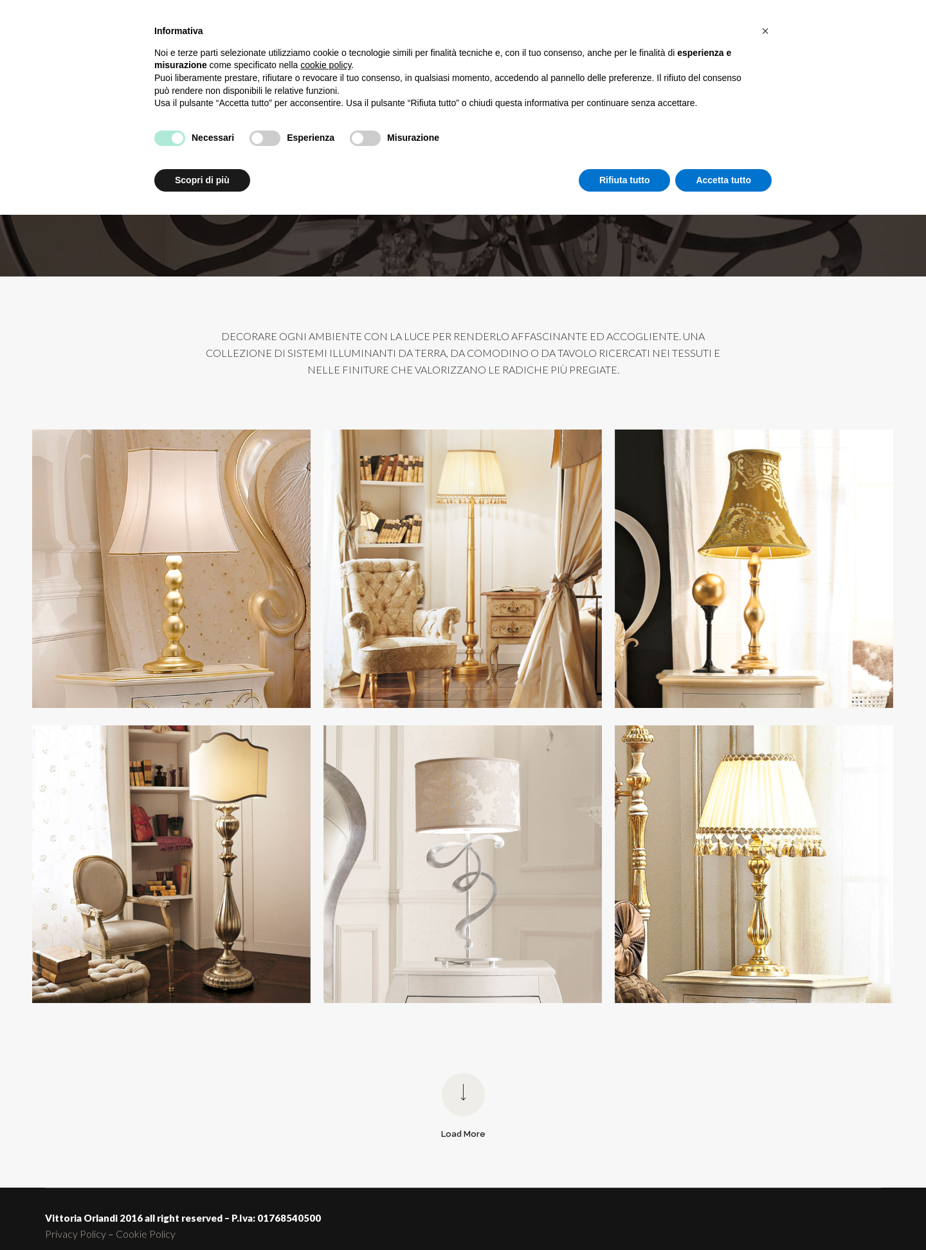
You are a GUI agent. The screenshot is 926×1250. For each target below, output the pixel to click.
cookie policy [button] (325, 65)
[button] (765, 31)
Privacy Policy (75, 1233)
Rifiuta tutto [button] (624, 180)
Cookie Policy (146, 1233)
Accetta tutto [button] (723, 180)
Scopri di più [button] (202, 180)
